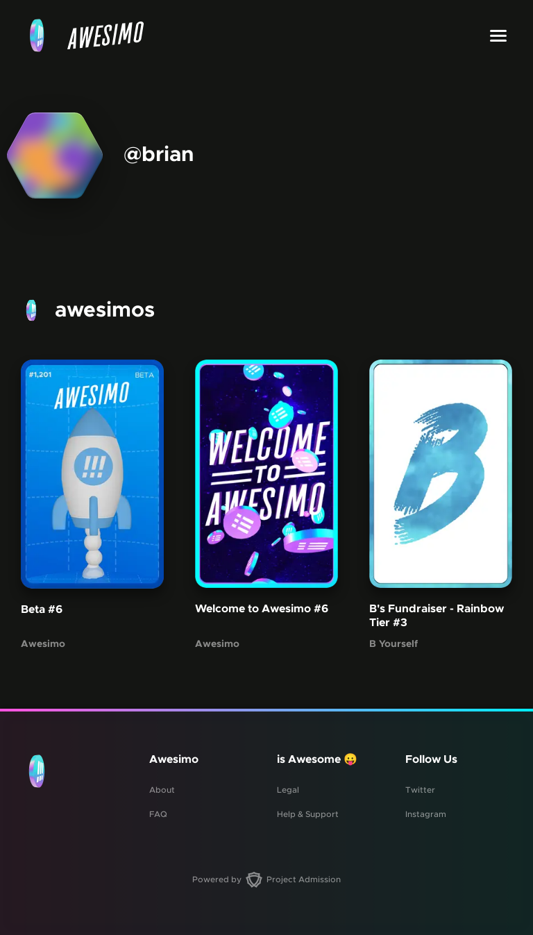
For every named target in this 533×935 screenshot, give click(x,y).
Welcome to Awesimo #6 (261, 608)
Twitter (420, 790)
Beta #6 (41, 609)
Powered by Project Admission (266, 880)
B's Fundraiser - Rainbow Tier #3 (436, 615)
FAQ (158, 814)
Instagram (425, 814)
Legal (288, 790)
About (162, 790)
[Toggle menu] (498, 35)
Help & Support (308, 814)
